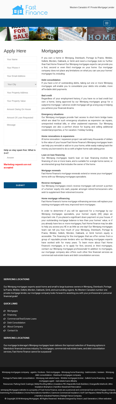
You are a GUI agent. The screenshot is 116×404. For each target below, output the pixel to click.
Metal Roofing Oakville (106, 393)
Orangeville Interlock (98, 384)
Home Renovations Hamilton (37, 393)
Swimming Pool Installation (12, 393)
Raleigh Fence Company (71, 396)
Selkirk (24, 290)
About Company (15, 326)
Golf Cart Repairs (87, 393)
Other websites (104, 399)
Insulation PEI (60, 384)
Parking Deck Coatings (23, 384)
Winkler (16, 290)
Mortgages (12, 311)
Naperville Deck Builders (77, 384)
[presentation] (27, 176)
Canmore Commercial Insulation (65, 393)
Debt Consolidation (16, 322)
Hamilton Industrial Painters (47, 396)
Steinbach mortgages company (67, 375)
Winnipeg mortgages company (15, 372)
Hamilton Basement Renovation (67, 387)
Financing (11, 315)
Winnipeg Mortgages (29, 399)
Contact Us (12, 330)
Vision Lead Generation (87, 399)
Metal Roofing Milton (44, 384)
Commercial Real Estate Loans (22, 319)
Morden (31, 290)
